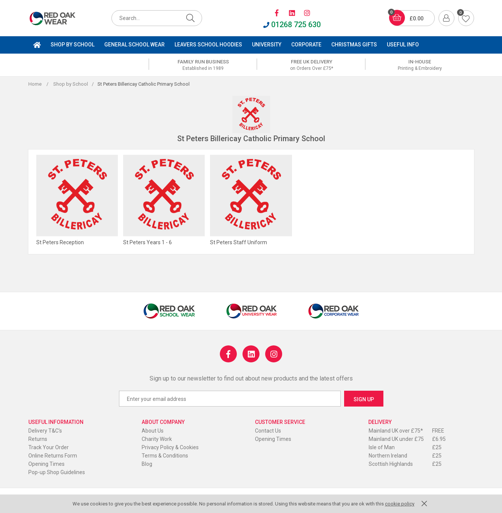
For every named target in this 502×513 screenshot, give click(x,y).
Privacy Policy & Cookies (170, 447)
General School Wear (134, 45)
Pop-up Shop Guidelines (56, 472)
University (266, 45)
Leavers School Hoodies (208, 45)
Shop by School (72, 45)
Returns (37, 439)
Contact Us (268, 431)
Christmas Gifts (354, 45)
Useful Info (403, 45)
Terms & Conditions (165, 456)
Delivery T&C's (45, 431)
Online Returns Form (52, 456)
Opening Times (46, 464)
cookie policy (399, 504)
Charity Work (157, 439)
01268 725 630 (292, 24)
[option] (203, 65)
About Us (153, 431)
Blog (147, 464)
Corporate (306, 45)
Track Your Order (48, 447)
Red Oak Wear (60, 18)
